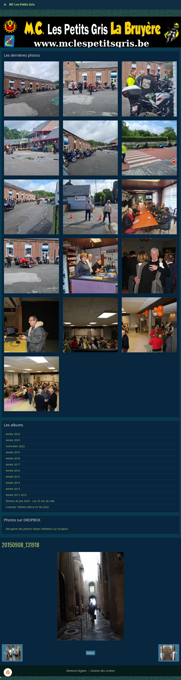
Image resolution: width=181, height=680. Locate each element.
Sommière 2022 (15, 446)
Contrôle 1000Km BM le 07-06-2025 (27, 507)
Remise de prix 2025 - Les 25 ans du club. (30, 501)
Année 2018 (13, 458)
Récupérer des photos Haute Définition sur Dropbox (37, 529)
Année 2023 (13, 440)
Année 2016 (13, 470)
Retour (90, 652)
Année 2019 (13, 452)
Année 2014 (13, 482)
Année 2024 (13, 434)
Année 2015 (13, 476)
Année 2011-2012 (16, 495)
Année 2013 (13, 489)
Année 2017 (13, 464)
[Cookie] (8, 672)
